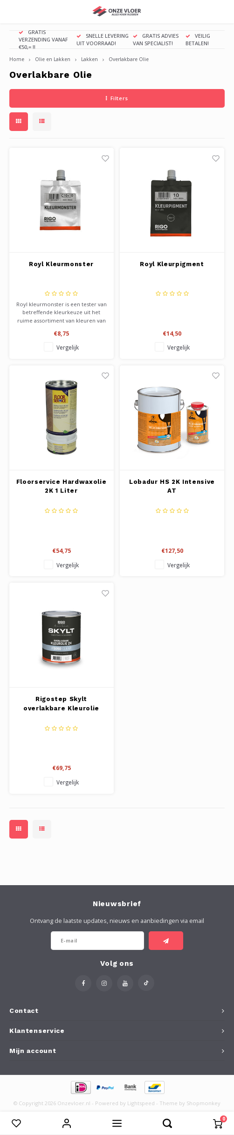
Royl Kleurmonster (61, 264)
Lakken (89, 59)
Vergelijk (67, 347)
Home (16, 59)
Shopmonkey (203, 1103)
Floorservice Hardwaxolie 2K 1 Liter (61, 486)
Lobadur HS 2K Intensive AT (172, 486)
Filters (117, 98)
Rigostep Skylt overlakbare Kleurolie (61, 703)
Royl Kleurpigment (172, 264)
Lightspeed (141, 1103)
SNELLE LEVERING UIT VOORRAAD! (102, 39)
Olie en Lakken (52, 59)
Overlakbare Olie (129, 59)
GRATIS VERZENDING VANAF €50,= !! (43, 39)
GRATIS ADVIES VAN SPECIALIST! (156, 39)
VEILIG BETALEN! (198, 39)
